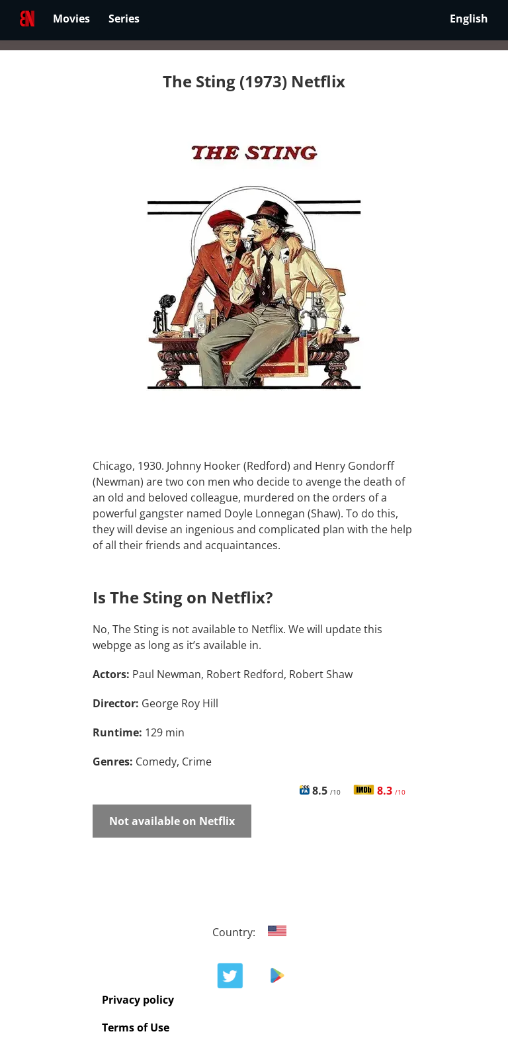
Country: (254, 932)
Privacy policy (138, 999)
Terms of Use (135, 1027)
